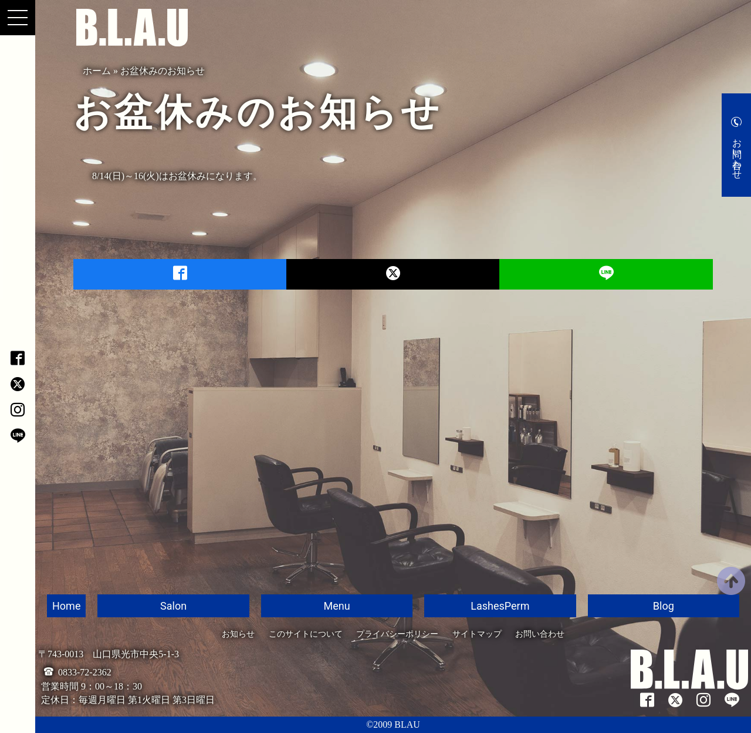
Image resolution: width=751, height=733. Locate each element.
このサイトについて (306, 634)
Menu (336, 606)
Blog (663, 606)
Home (66, 606)
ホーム (97, 71)
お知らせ (238, 634)
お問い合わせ (737, 153)
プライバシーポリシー (397, 634)
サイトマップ (477, 634)
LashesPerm (500, 606)
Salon (173, 606)
